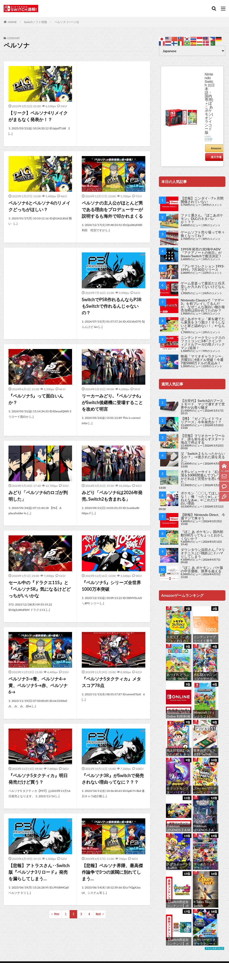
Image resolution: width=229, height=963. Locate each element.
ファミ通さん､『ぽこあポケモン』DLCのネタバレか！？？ (202, 218)
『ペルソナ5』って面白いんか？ (35, 399)
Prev (56, 914)
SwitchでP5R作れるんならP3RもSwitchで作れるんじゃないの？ (111, 306)
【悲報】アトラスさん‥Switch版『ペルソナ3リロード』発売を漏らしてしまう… (39, 872)
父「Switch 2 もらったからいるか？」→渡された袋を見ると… (203, 456)
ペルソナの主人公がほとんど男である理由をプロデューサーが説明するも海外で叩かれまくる (112, 209)
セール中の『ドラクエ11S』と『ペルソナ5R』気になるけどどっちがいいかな (39, 589)
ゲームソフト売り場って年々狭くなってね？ (203, 234)
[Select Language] (192, 51)
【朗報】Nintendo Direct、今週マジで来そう (203, 516)
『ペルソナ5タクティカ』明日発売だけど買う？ (38, 779)
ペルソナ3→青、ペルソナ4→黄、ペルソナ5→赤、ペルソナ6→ (38, 685)
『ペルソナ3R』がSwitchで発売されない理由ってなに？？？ (113, 779)
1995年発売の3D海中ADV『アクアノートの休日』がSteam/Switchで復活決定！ (201, 252)
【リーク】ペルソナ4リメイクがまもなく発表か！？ (38, 116)
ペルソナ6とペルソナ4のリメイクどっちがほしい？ (39, 206)
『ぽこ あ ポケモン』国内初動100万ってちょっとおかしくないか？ (202, 535)
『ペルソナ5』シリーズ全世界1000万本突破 (111, 586)
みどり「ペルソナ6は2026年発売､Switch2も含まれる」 (112, 496)
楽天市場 (216, 157)
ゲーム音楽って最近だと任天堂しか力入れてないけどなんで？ (203, 286)
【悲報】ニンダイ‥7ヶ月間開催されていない (202, 200)
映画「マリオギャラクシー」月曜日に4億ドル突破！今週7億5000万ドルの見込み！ (203, 359)
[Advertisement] (113, 101)
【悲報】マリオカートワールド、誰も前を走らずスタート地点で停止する (203, 438)
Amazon (216, 148)
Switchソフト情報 (35, 22)
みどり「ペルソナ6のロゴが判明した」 (38, 496)
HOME (12, 22)
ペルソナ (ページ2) (66, 22)
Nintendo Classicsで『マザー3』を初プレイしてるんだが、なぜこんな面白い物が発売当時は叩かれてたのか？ (203, 305)
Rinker (210, 138)
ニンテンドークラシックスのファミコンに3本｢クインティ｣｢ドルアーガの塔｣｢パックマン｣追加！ (203, 342)
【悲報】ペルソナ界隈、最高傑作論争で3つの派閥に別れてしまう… (112, 872)
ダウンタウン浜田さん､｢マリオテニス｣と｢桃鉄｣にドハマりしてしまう (203, 553)
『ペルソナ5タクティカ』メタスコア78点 (111, 682)
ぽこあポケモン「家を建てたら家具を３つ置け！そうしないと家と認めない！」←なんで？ (203, 324)
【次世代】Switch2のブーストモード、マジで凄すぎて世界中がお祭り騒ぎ (203, 403)
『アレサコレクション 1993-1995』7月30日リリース (203, 268)
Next (98, 914)
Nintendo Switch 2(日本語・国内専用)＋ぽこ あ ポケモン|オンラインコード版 (210, 103)
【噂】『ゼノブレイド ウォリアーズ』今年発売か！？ (201, 420)
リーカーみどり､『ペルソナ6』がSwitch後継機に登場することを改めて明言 (112, 402)
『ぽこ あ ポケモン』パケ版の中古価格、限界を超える (202, 569)
